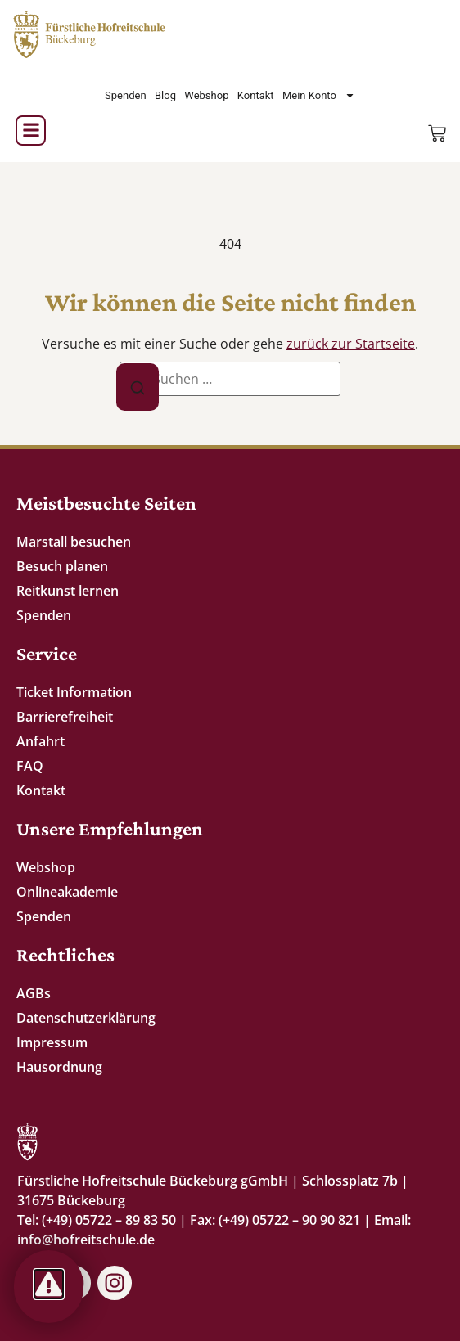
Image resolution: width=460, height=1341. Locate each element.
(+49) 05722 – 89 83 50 (109, 1220)
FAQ (29, 766)
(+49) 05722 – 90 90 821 (289, 1220)
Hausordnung (59, 1067)
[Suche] (137, 387)
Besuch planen (62, 566)
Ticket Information (74, 692)
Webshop (206, 95)
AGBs (33, 993)
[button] (31, 130)
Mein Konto (318, 95)
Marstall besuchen (73, 542)
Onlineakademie (67, 892)
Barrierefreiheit (64, 717)
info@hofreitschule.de (86, 1240)
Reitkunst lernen (67, 591)
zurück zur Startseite (350, 344)
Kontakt (255, 95)
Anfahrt (40, 741)
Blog (165, 95)
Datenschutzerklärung (86, 1018)
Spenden (126, 95)
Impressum (52, 1042)
